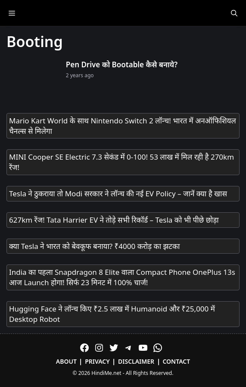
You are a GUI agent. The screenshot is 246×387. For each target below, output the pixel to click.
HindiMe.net (106, 373)
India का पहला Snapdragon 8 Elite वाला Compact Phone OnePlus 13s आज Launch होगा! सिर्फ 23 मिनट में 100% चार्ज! (122, 277)
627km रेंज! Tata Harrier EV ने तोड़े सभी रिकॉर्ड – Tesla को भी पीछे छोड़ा (114, 220)
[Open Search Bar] (234, 13)
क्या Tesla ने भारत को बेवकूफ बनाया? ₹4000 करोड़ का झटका (94, 246)
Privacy (97, 361)
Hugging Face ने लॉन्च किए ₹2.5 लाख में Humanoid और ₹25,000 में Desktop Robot (112, 314)
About (66, 361)
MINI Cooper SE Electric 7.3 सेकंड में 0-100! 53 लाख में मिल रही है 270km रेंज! (121, 162)
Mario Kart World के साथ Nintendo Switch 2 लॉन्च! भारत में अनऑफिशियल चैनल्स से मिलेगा (122, 126)
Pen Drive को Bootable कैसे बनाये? (121, 64)
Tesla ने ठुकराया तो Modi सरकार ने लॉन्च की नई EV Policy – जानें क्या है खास (118, 193)
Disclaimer (136, 361)
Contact (176, 361)
